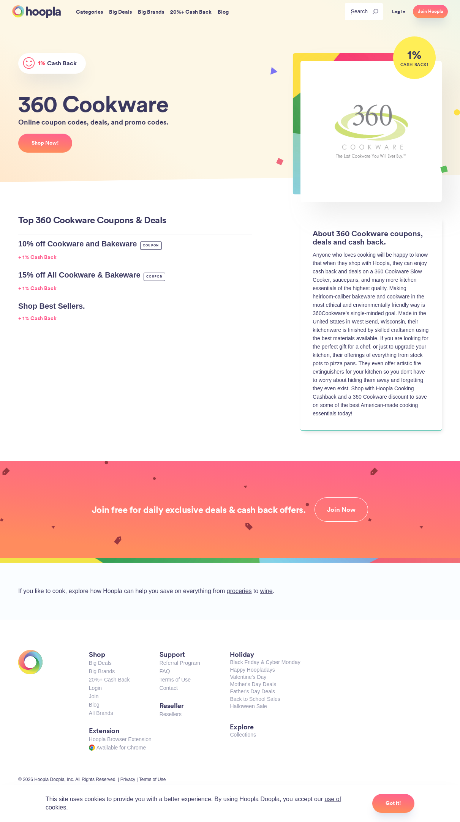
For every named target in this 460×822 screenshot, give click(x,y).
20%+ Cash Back (109, 680)
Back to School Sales (255, 699)
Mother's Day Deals (253, 684)
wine (266, 591)
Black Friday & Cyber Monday (265, 662)
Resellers (171, 714)
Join (94, 696)
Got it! (393, 803)
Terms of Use (175, 680)
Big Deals (100, 663)
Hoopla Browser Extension (120, 739)
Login (95, 688)
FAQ (165, 671)
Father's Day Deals (252, 691)
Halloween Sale (248, 706)
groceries (239, 591)
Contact (169, 688)
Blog (94, 705)
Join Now (341, 509)
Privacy (127, 779)
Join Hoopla (430, 11)
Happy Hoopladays (252, 670)
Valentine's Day (248, 677)
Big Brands (102, 671)
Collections (243, 735)
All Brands (101, 713)
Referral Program (180, 663)
